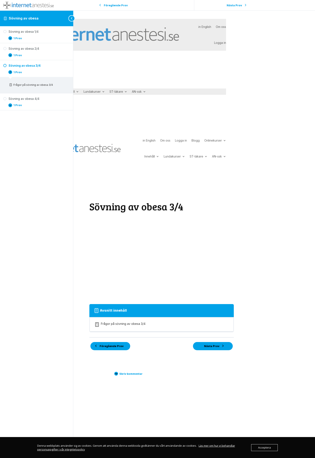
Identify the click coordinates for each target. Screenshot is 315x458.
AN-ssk (137, 91)
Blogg (196, 140)
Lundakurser (92, 91)
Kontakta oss (119, 434)
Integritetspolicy (159, 434)
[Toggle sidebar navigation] (72, 18)
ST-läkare (116, 91)
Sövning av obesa (24, 18)
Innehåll (149, 156)
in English (204, 27)
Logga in (220, 42)
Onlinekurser (213, 140)
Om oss (221, 27)
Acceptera (264, 447)
